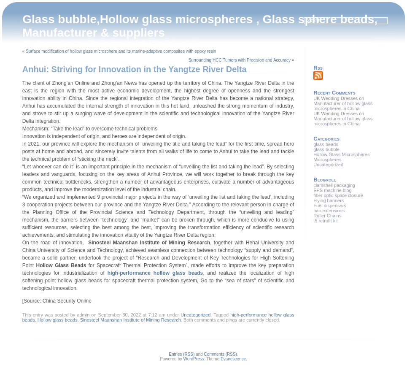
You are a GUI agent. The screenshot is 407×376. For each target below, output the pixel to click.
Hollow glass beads (58, 319)
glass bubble (326, 149)
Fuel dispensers (329, 205)
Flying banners (328, 200)
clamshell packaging (334, 185)
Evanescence (233, 359)
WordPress (193, 359)
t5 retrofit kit (325, 220)
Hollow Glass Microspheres (341, 154)
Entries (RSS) (181, 354)
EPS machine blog (332, 190)
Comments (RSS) (220, 354)
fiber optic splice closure (338, 195)
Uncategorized (195, 314)
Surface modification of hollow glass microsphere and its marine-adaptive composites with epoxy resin (121, 51)
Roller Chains (327, 215)
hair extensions (329, 210)
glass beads (325, 144)
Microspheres (327, 159)
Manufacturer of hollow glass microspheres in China (342, 106)
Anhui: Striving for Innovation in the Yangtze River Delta (134, 69)
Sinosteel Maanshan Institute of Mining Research (130, 319)
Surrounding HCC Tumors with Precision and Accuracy (240, 60)
